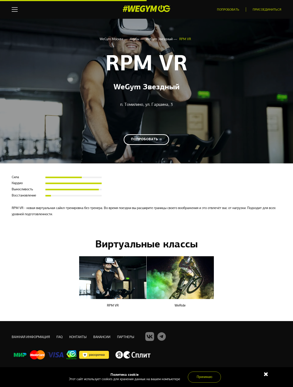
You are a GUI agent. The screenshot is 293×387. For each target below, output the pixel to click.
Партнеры (125, 337)
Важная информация (31, 337)
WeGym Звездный (160, 39)
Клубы (135, 39)
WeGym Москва (112, 39)
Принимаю (204, 377)
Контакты (78, 337)
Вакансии (101, 337)
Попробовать (228, 9)
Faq (59, 337)
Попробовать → (146, 139)
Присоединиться (267, 9)
